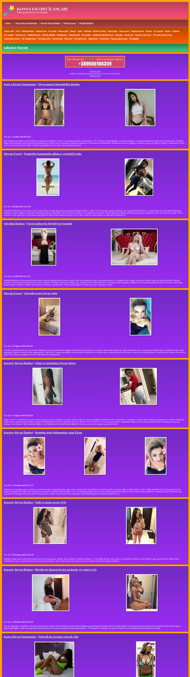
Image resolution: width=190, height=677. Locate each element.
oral (18, 31)
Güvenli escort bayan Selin (40, 293)
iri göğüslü (134, 39)
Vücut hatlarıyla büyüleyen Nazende (49, 223)
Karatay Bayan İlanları (50, 23)
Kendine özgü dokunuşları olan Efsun (58, 432)
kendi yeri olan (100, 31)
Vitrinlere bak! (95, 71)
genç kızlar (113, 31)
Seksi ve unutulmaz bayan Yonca (55, 363)
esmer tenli (9, 31)
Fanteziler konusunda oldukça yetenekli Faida (52, 153)
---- (6, 132)
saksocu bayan (138, 31)
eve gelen (53, 31)
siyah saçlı (129, 35)
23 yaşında (158, 31)
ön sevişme (86, 35)
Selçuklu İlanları (86, 23)
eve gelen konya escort (163, 35)
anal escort (93, 39)
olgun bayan (41, 31)
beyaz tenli (63, 31)
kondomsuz (62, 35)
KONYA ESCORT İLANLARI (42, 9)
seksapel (119, 35)
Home (8, 23)
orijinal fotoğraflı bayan (103, 35)
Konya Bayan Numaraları (26, 23)
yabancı (176, 31)
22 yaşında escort (29, 39)
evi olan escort (45, 39)
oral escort (104, 39)
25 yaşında (9, 35)
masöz (168, 31)
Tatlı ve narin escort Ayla (50, 502)
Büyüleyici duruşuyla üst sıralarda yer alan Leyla (66, 569)
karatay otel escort (143, 35)
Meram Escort (70, 23)
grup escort (124, 31)
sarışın (149, 31)
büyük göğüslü (49, 35)
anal (80, 31)
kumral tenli (74, 35)
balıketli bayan (34, 35)
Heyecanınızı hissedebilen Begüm (59, 84)
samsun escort (95, 76)
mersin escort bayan (94, 74)
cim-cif (73, 31)
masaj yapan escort (120, 39)
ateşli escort (21, 35)
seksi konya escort (12, 39)
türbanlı (87, 31)
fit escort (68, 39)
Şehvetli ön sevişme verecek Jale (58, 636)
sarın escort (58, 39)
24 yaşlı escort (81, 39)
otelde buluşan (28, 31)
